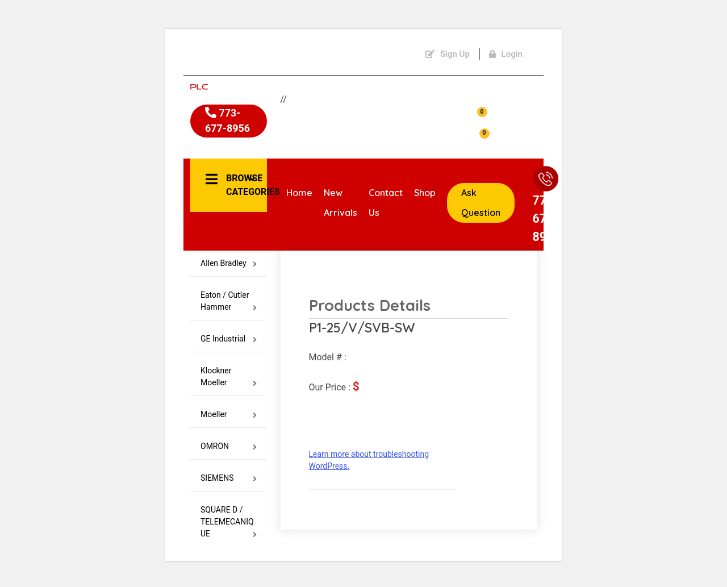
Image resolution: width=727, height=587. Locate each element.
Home (299, 196)
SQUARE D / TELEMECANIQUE (228, 529)
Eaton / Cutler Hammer (228, 308)
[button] (228, 185)
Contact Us (386, 206)
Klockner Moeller (228, 383)
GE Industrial (228, 346)
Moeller (228, 421)
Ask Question (480, 206)
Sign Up (447, 54)
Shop (425, 196)
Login (506, 54)
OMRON (228, 453)
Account (504, 102)
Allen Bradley (228, 270)
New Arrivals (340, 206)
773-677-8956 (224, 131)
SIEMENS (228, 485)
